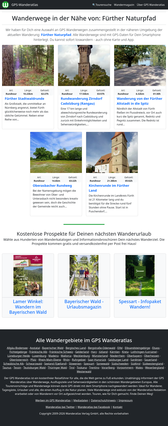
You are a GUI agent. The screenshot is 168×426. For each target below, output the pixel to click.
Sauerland (150, 360)
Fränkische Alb (38, 352)
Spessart (89, 363)
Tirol (71, 367)
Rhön (66, 360)
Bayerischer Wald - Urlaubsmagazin (84, 304)
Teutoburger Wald (34, 367)
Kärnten (115, 352)
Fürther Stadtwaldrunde (24, 98)
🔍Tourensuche (101, 5)
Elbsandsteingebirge (137, 348)
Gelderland (82, 352)
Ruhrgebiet (79, 360)
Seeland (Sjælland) (55, 363)
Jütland (103, 352)
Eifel (120, 348)
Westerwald (84, 371)
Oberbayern (134, 356)
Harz (94, 352)
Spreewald (102, 363)
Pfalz (33, 360)
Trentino (94, 367)
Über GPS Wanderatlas (151, 5)
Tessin (17, 367)
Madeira (53, 356)
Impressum (126, 400)
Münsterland (100, 356)
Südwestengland (153, 363)
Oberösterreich (19, 360)
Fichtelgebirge (18, 352)
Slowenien (75, 363)
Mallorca (66, 356)
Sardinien (136, 360)
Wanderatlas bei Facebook (94, 407)
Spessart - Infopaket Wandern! (140, 304)
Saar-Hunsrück (97, 360)
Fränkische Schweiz (61, 352)
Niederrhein (117, 356)
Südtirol (135, 363)
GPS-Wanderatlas (24, 4)
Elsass (156, 348)
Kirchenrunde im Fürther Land (109, 188)
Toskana (82, 367)
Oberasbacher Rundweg (52, 185)
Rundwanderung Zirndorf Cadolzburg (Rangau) (81, 101)
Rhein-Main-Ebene (50, 360)
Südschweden (120, 363)
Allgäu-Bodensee (17, 348)
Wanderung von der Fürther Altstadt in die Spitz (139, 101)
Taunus (6, 367)
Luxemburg (39, 356)
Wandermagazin (124, 5)
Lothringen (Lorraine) (144, 352)
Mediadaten (80, 400)
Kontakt (117, 407)
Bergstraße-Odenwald (101, 348)
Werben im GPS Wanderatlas (53, 400)
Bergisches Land (76, 348)
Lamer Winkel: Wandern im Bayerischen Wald (28, 306)
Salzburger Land (118, 360)
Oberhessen (151, 356)
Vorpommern (125, 367)
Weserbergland (154, 367)
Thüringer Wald (57, 367)
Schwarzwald (34, 363)
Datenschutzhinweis (103, 400)
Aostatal (35, 348)
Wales (139, 367)
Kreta (125, 352)
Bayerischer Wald (52, 348)
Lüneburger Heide (18, 356)
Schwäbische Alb (13, 363)
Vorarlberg (108, 367)
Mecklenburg (82, 356)
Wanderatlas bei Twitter (60, 407)
